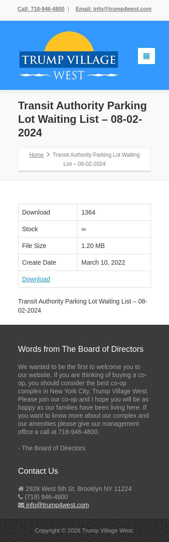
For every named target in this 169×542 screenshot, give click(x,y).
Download (36, 279)
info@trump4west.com (56, 505)
